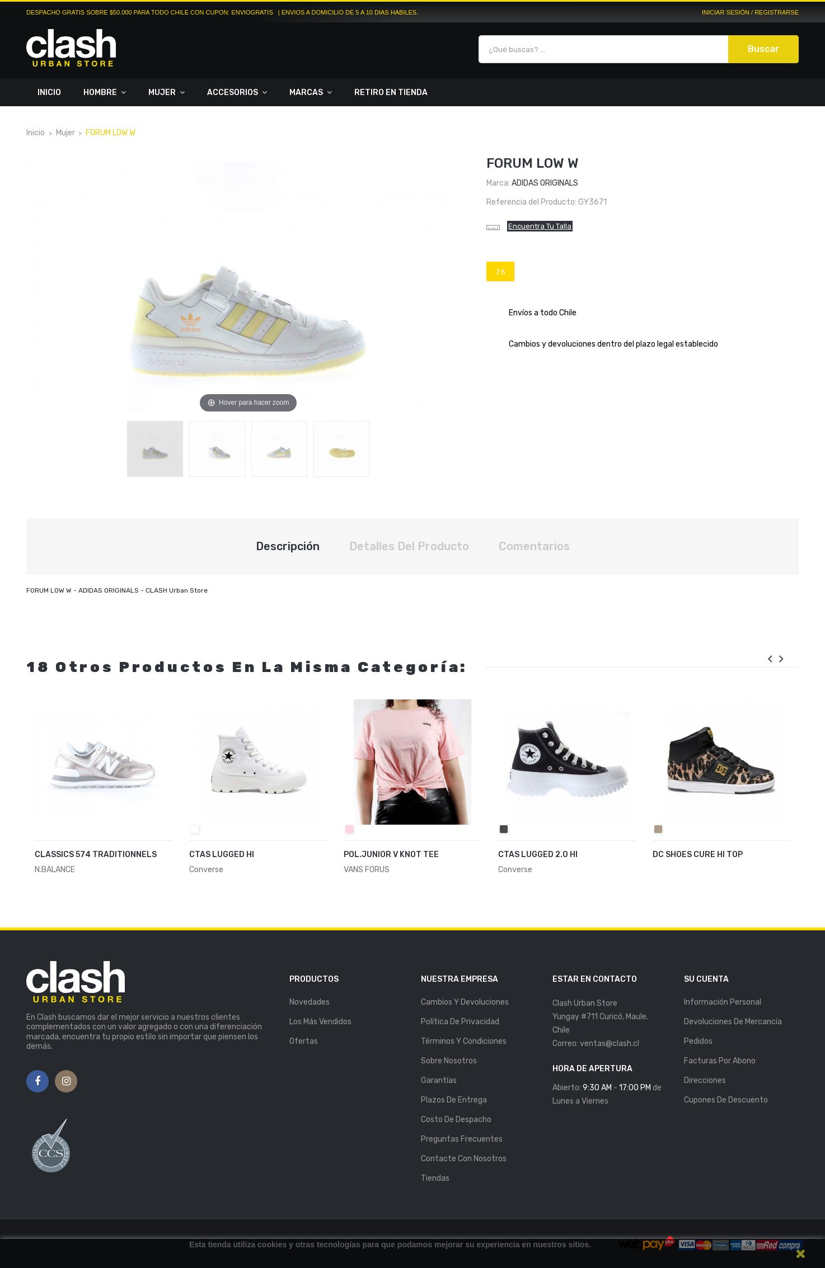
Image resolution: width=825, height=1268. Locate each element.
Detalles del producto (409, 546)
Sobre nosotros (449, 1061)
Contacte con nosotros (464, 1158)
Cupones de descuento (726, 1100)
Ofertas (303, 1041)
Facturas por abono (720, 1061)
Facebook (37, 1082)
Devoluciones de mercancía (733, 1021)
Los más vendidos (320, 1021)
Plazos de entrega (454, 1100)
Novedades (309, 1002)
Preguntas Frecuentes (462, 1139)
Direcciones (705, 1080)
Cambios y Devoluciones (465, 1002)
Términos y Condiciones (464, 1041)
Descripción (288, 546)
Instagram (66, 1082)
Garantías (439, 1080)
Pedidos (698, 1041)
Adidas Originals (545, 183)
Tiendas (435, 1178)
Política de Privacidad (460, 1021)
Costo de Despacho (456, 1119)
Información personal (722, 1002)
